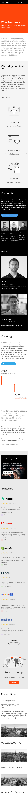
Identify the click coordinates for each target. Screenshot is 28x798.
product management (20, 399)
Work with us (8, 473)
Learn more (14, 682)
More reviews (14, 643)
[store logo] (5, 2)
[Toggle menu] (26, 2)
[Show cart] (22, 2)
